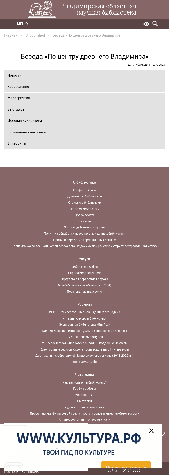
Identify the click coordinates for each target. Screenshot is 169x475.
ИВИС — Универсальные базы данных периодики (84, 312)
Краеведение (18, 86)
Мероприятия (18, 98)
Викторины (16, 143)
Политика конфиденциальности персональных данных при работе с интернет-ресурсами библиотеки (84, 246)
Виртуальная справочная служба (84, 279)
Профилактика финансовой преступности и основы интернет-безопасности (84, 413)
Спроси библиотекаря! (84, 273)
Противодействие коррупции (85, 227)
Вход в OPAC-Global (84, 362)
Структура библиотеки (84, 202)
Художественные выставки (85, 407)
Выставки (15, 109)
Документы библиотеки (84, 196)
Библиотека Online (84, 267)
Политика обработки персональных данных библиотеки (84, 233)
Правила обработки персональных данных (84, 240)
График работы (84, 190)
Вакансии (84, 221)
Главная (11, 35)
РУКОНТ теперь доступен (84, 337)
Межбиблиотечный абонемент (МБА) (84, 285)
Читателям (84, 375)
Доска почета (85, 215)
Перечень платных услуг (84, 291)
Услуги (84, 259)
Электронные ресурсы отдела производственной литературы (84, 349)
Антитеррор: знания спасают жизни (84, 419)
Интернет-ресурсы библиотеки (84, 318)
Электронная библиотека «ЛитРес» (84, 324)
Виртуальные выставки (26, 132)
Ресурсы (84, 304)
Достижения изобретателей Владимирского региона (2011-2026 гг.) (84, 355)
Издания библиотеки (24, 121)
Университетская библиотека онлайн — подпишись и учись (84, 343)
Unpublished (35, 35)
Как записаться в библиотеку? (84, 382)
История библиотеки (84, 209)
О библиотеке (84, 182)
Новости (14, 75)
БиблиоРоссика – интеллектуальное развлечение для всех (84, 330)
